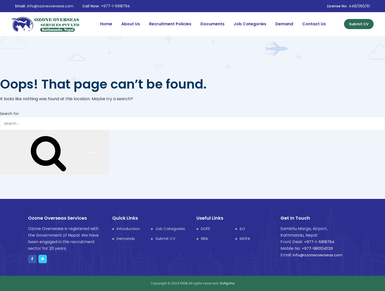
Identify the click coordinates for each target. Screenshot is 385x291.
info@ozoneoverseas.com (50, 6)
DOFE (203, 228)
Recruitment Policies (170, 24)
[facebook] (32, 259)
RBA (202, 238)
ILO (240, 228)
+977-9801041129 (317, 248)
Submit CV (359, 24)
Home (106, 24)
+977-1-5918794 (115, 6)
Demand (284, 24)
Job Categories (250, 24)
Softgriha (227, 283)
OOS (184, 283)
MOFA (242, 238)
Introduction (126, 228)
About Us (130, 24)
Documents (212, 24)
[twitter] (42, 259)
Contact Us (314, 24)
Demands (123, 238)
